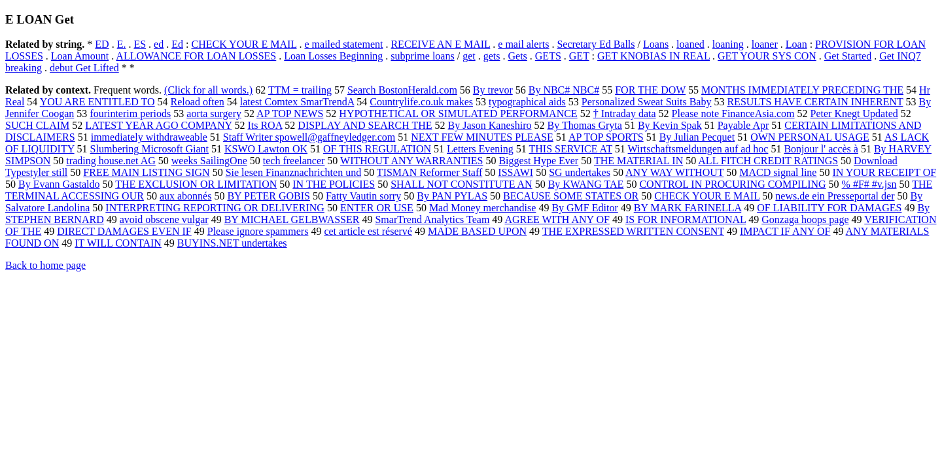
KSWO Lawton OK (265, 148)
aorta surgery (213, 113)
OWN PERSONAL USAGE (809, 137)
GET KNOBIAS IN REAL (653, 55)
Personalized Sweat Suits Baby (647, 101)
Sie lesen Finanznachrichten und (294, 172)
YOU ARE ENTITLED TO (97, 101)
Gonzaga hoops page (804, 219)
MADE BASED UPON (477, 231)
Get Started (847, 55)
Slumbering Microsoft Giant (149, 148)
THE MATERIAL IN (638, 160)
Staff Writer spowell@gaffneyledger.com (309, 137)
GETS (548, 55)
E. (121, 44)
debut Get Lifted (84, 67)
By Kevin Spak (670, 125)
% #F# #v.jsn (869, 184)
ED (102, 44)
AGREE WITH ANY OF (556, 219)
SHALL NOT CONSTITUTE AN (461, 184)
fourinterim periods (130, 113)
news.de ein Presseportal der (834, 195)
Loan (796, 44)
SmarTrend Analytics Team (432, 219)
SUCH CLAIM (37, 125)
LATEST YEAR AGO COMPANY (158, 125)
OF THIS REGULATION (377, 148)
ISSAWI (515, 172)
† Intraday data (624, 113)
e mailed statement (343, 44)
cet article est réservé (368, 231)
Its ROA (264, 125)
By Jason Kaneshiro (490, 125)
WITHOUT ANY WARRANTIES (411, 160)
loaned (690, 44)
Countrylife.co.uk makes (421, 101)
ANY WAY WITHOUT (674, 172)
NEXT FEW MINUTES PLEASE (482, 137)
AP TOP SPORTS (606, 137)
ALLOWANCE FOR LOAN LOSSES (196, 55)
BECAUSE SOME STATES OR (570, 195)
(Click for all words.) (208, 90)
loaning (728, 44)
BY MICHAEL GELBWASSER (292, 219)
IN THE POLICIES (333, 184)
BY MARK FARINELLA (687, 207)
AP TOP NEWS (289, 113)
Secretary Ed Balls (596, 44)
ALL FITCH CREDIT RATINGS (768, 160)
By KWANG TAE (586, 184)
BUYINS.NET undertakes (232, 243)
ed (159, 44)
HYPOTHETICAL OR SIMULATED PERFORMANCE (458, 113)
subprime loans (422, 55)
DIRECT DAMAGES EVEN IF (124, 231)
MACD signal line (777, 172)
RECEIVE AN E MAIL (440, 44)
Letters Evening (480, 148)
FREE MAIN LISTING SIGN (146, 172)
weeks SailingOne (209, 160)
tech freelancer (294, 160)
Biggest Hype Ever (538, 160)
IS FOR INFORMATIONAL (685, 219)
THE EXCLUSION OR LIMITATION (196, 184)
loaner (765, 44)
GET (579, 55)
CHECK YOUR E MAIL (243, 44)
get (469, 55)
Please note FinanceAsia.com (733, 113)
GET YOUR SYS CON (767, 55)
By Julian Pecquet (697, 137)
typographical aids (527, 101)
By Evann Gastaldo (58, 184)
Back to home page (45, 265)
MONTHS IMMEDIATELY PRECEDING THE (802, 90)
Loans (656, 44)
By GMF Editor (584, 207)
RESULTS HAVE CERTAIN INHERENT (815, 101)
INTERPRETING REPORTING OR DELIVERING (214, 207)
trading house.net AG (110, 160)
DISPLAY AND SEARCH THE (365, 125)
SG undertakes (579, 172)
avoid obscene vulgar (164, 219)
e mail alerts (523, 44)
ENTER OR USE (376, 207)
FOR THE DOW (650, 90)
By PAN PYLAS (452, 195)
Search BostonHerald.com (402, 90)
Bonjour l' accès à (821, 148)
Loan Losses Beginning (333, 55)
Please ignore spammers (258, 231)
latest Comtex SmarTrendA (297, 101)
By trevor (493, 90)
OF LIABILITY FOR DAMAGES (829, 207)
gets (491, 55)
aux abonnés (186, 195)
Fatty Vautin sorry (363, 195)
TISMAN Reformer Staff (429, 172)
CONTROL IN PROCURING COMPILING (732, 184)
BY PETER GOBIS (268, 195)
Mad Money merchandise (482, 207)
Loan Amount (80, 55)
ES (139, 44)
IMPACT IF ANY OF (785, 231)
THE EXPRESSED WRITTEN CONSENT (633, 231)
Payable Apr (743, 125)
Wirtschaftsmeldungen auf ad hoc (698, 148)
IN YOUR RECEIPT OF (884, 172)
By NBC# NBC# (564, 90)
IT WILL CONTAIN (118, 243)
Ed (177, 44)
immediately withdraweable (149, 137)
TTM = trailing (300, 90)
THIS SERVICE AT (570, 148)
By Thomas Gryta (585, 125)
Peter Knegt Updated (854, 113)
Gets (517, 55)
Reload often (197, 101)
